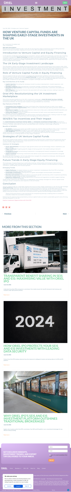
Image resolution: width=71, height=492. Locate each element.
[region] (18, 482)
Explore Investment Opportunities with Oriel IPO (17, 200)
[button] (3, 207)
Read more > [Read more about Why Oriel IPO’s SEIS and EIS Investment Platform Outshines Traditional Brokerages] (7, 435)
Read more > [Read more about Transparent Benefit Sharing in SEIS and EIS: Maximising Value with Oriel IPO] (7, 295)
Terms (53, 490)
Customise (9, 486)
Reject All (18, 486)
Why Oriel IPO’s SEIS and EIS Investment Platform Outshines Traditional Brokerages (30, 418)
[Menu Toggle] (36, 3)
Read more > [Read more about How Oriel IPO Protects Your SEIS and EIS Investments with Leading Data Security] (7, 364)
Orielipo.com (15, 28)
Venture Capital (23, 28)
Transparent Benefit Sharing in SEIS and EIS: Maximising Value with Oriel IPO (34, 278)
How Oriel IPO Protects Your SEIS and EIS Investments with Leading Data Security (31, 348)
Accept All (27, 486)
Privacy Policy (36, 490)
